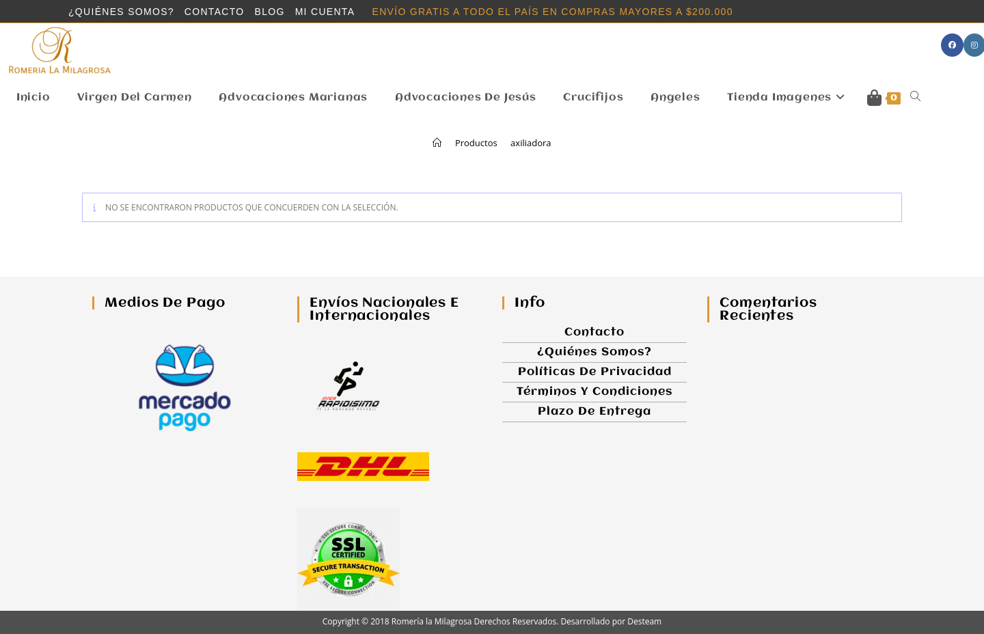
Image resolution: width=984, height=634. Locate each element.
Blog (270, 12)
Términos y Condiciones (594, 392)
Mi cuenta (325, 12)
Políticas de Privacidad (595, 372)
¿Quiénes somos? (121, 12)
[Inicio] (437, 143)
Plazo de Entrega (594, 411)
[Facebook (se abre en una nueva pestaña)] (952, 45)
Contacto (214, 12)
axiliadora (530, 143)
